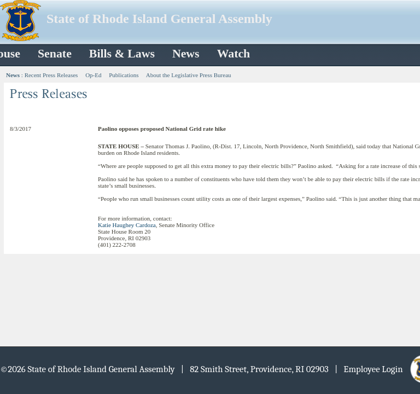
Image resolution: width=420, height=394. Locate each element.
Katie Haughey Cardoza (127, 225)
